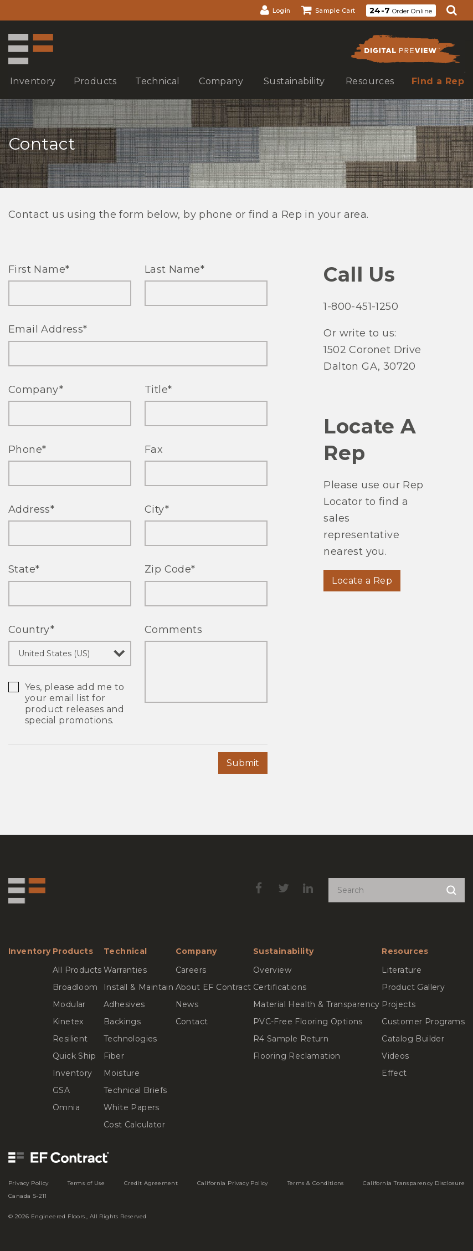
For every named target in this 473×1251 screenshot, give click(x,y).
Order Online (401, 11)
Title (158, 390)
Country (31, 630)
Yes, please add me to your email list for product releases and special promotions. (74, 704)
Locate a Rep (362, 580)
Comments (173, 630)
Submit (243, 763)
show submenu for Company (220, 92)
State (23, 569)
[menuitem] (275, 10)
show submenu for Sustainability (293, 92)
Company (35, 390)
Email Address (48, 329)
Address (31, 509)
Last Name (174, 269)
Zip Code (170, 569)
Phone (27, 449)
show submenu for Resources (369, 92)
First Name (38, 269)
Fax (154, 449)
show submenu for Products (94, 92)
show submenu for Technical (156, 92)
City (157, 509)
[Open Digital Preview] (405, 51)
